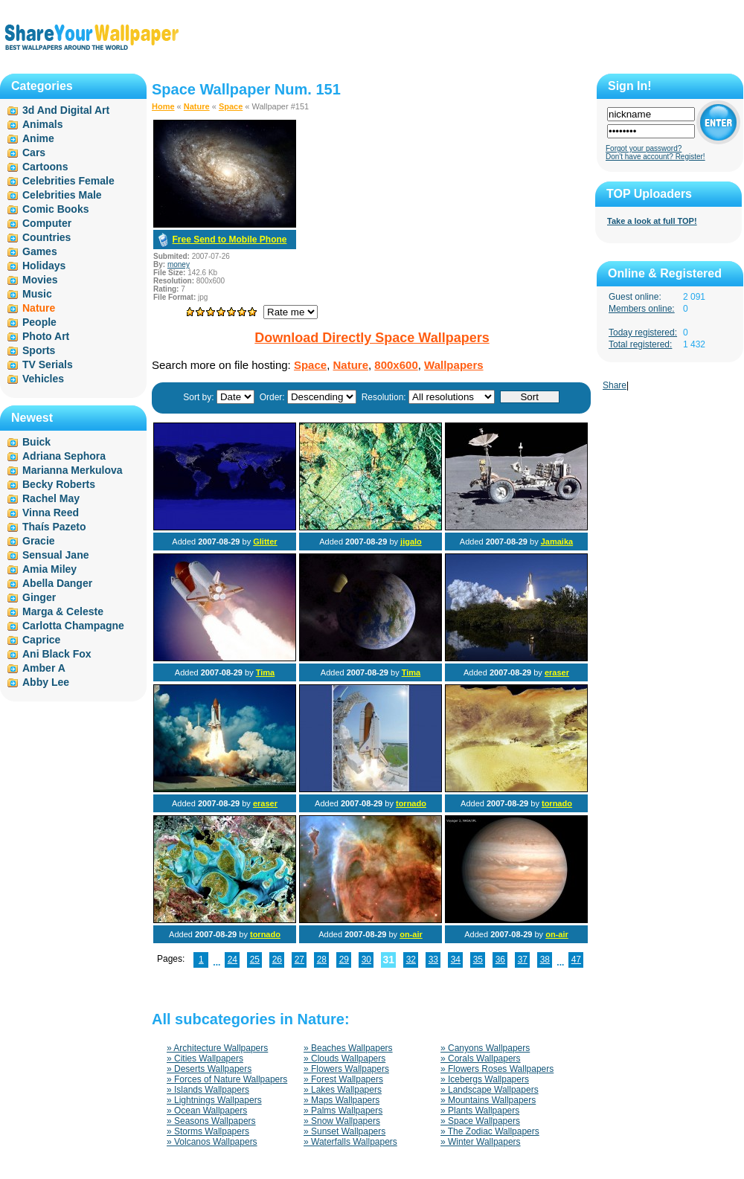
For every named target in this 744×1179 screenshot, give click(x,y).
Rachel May (51, 498)
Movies (39, 280)
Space (231, 106)
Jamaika (557, 541)
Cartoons (45, 167)
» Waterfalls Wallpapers (350, 1142)
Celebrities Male (62, 195)
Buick (36, 442)
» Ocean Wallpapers (207, 1110)
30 (366, 959)
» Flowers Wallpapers (346, 1069)
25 (255, 959)
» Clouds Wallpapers (344, 1058)
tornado (411, 803)
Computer (46, 223)
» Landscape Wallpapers (489, 1090)
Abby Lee (45, 682)
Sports (38, 350)
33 (433, 959)
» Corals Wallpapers (480, 1058)
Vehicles (43, 379)
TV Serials (47, 364)
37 (522, 959)
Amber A (43, 668)
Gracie (38, 541)
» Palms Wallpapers (343, 1110)
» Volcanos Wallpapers (212, 1142)
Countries (46, 237)
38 (545, 959)
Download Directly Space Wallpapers (371, 337)
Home (163, 106)
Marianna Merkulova (72, 470)
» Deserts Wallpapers (209, 1069)
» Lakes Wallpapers (343, 1090)
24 (232, 959)
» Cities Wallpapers (205, 1058)
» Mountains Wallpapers (488, 1100)
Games (39, 251)
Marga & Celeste (62, 611)
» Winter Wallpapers (480, 1142)
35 (478, 959)
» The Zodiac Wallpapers (489, 1131)
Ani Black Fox (57, 654)
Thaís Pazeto (54, 527)
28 (322, 959)
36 (500, 959)
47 (576, 959)
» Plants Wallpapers (479, 1110)
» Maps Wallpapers (341, 1100)
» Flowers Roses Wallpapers (497, 1069)
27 (299, 959)
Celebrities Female (68, 181)
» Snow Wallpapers (342, 1121)
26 (277, 959)
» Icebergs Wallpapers (484, 1079)
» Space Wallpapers (480, 1121)
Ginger (39, 597)
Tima (265, 672)
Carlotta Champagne (73, 626)
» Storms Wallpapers (208, 1131)
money (178, 264)
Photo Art (45, 336)
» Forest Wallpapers (343, 1079)
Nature (197, 106)
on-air (411, 934)
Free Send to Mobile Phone (229, 239)
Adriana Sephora (64, 456)
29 (344, 959)
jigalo (411, 541)
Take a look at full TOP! (652, 220)
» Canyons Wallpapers (485, 1048)
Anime (38, 138)
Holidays (43, 266)
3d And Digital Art (65, 110)
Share (614, 385)
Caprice (41, 640)
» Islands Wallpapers (208, 1090)
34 (456, 959)
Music (37, 294)
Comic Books (55, 209)
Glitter (265, 541)
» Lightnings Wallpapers (214, 1100)
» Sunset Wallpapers (344, 1131)
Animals (42, 124)
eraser (557, 672)
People (39, 322)
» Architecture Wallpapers (217, 1048)
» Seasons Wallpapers (211, 1121)
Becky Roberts (58, 484)
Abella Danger (57, 583)
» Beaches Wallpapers (348, 1048)
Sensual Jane (55, 555)
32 (411, 959)
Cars (33, 152)
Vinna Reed (50, 512)
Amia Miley (49, 569)
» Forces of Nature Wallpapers (227, 1079)
